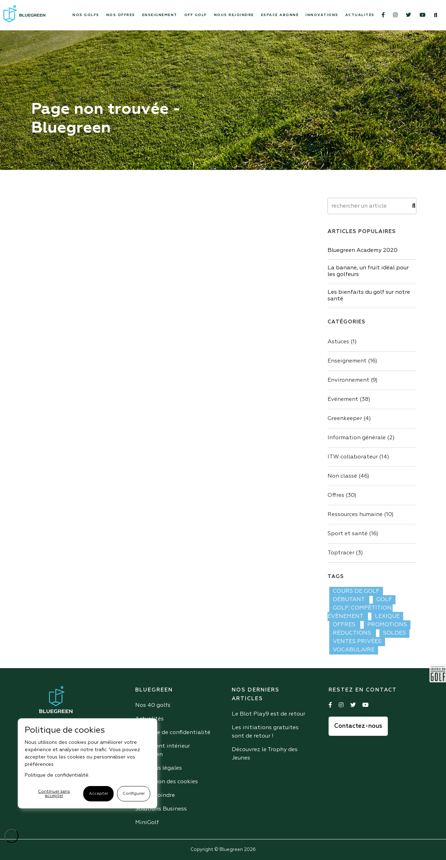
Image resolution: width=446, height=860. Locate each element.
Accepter (98, 794)
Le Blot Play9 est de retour (268, 714)
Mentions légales (158, 768)
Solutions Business (161, 809)
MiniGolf (147, 822)
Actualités (360, 15)
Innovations (322, 15)
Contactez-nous (358, 726)
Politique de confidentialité (172, 732)
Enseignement (159, 15)
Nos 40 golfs (152, 705)
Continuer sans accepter (54, 794)
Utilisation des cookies (166, 782)
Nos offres (120, 15)
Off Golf (195, 15)
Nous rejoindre (234, 15)
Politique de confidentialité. (57, 775)
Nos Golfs (85, 15)
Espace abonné (280, 15)
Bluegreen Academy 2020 (363, 250)
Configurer (134, 794)
